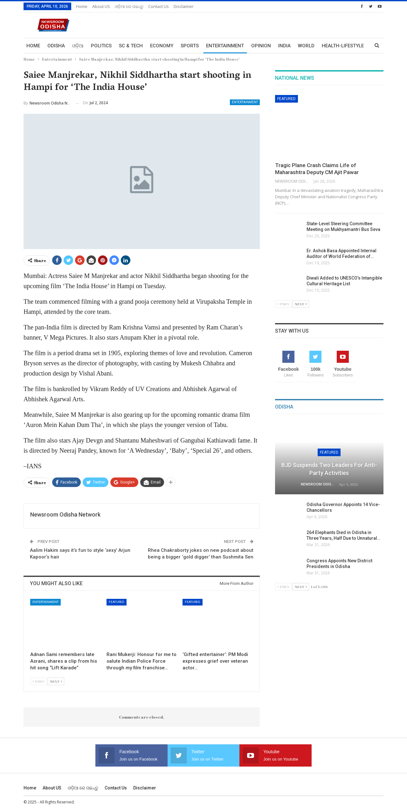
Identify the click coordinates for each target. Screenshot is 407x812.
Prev (38, 681)
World (306, 46)
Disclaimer (184, 6)
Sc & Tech (131, 46)
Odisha (56, 46)
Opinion (261, 46)
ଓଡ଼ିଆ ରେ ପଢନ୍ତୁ (129, 6)
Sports (190, 46)
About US (101, 6)
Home (81, 6)
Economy (161, 46)
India (284, 46)
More (328, 46)
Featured (116, 602)
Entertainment (225, 46)
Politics (101, 46)
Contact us (158, 6)
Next (56, 681)
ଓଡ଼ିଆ (78, 46)
